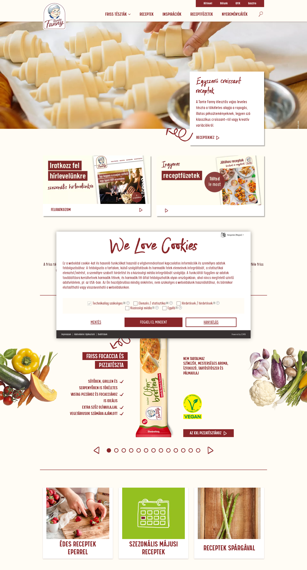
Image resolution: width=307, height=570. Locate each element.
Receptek (147, 14)
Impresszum (66, 334)
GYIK (238, 3)
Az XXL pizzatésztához (208, 433)
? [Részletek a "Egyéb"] (180, 307)
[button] (96, 450)
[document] (153, 265)
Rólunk (224, 3)
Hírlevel (208, 3)
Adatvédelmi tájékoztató (84, 334)
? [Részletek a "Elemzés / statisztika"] (171, 303)
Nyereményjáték (234, 14)
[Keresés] (260, 14)
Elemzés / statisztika (152, 303)
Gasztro (252, 3)
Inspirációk (172, 14)
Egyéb (171, 308)
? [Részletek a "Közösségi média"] (156, 307)
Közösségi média (141, 308)
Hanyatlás (211, 322)
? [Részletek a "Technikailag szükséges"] (127, 303)
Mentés (96, 322)
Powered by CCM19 (239, 334)
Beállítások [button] (102, 334)
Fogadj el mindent (153, 322)
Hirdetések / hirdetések (197, 303)
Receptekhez (208, 137)
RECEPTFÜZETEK (201, 14)
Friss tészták (118, 14)
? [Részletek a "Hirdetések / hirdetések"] (217, 303)
